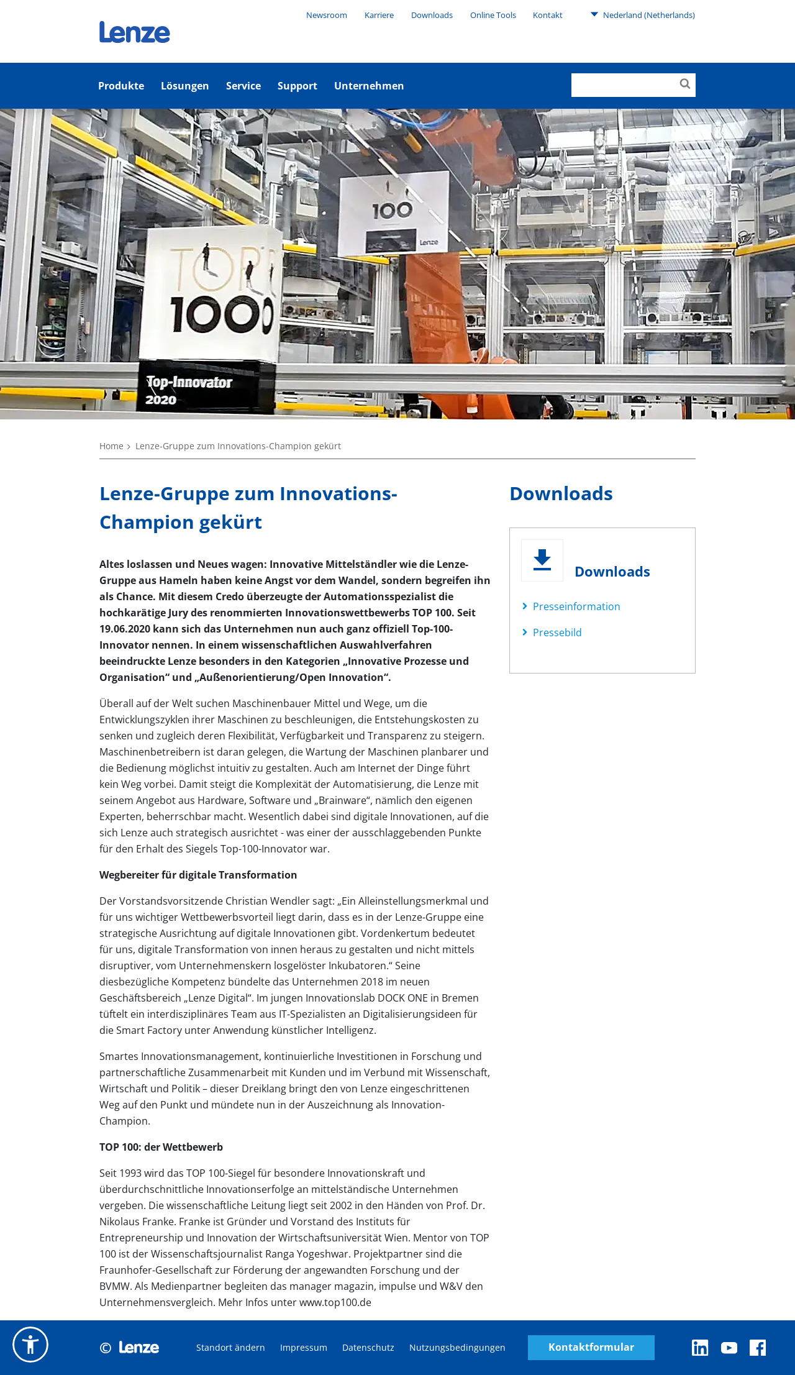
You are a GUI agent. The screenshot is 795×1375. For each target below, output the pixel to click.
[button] (30, 1345)
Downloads (432, 15)
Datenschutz (368, 1347)
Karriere (379, 15)
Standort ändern (230, 1347)
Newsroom (326, 15)
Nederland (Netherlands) (642, 14)
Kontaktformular (591, 1347)
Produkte (121, 86)
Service (243, 86)
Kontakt (548, 15)
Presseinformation (576, 606)
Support (297, 86)
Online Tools (493, 15)
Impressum (303, 1347)
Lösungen (185, 86)
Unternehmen (369, 86)
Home (111, 446)
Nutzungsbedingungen (457, 1347)
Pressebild (557, 632)
